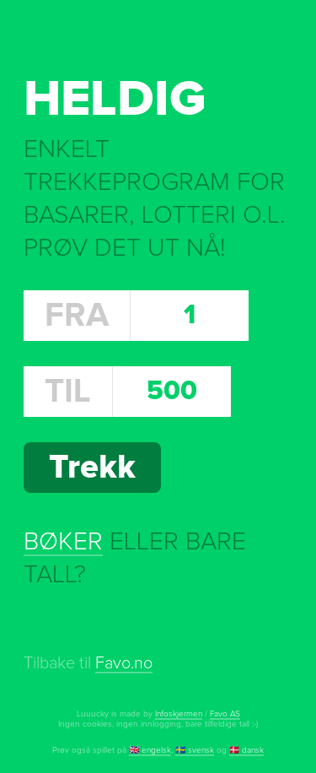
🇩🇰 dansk (246, 750)
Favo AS (225, 714)
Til (68, 391)
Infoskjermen (178, 714)
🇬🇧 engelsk (150, 750)
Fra (77, 315)
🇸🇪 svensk (194, 750)
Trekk (92, 467)
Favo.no (124, 663)
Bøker (63, 541)
